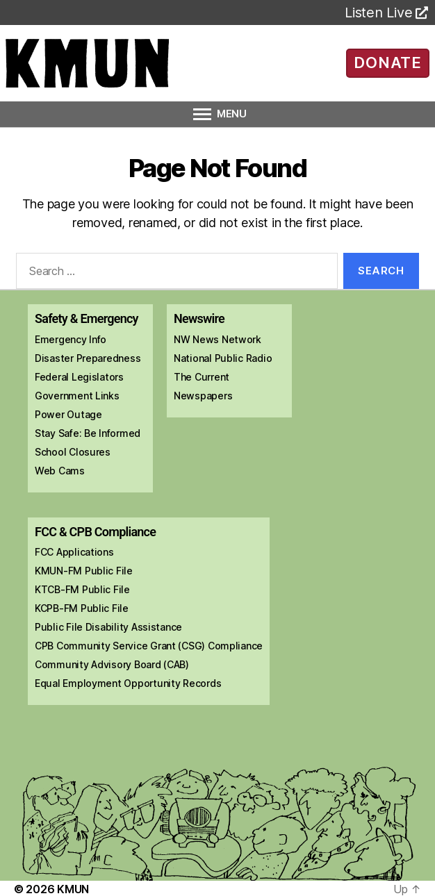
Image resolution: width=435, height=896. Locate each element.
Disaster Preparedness (87, 358)
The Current (201, 377)
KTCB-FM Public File (82, 589)
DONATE (387, 62)
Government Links (77, 395)
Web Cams (60, 470)
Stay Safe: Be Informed (87, 433)
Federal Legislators (79, 377)
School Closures (72, 452)
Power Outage (68, 414)
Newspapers (203, 395)
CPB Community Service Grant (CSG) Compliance (149, 646)
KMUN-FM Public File (84, 570)
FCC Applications (74, 552)
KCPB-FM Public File (82, 608)
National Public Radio (223, 358)
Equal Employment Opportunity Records (128, 683)
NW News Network (217, 339)
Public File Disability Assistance (108, 627)
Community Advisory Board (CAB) (112, 664)
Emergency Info (70, 339)
